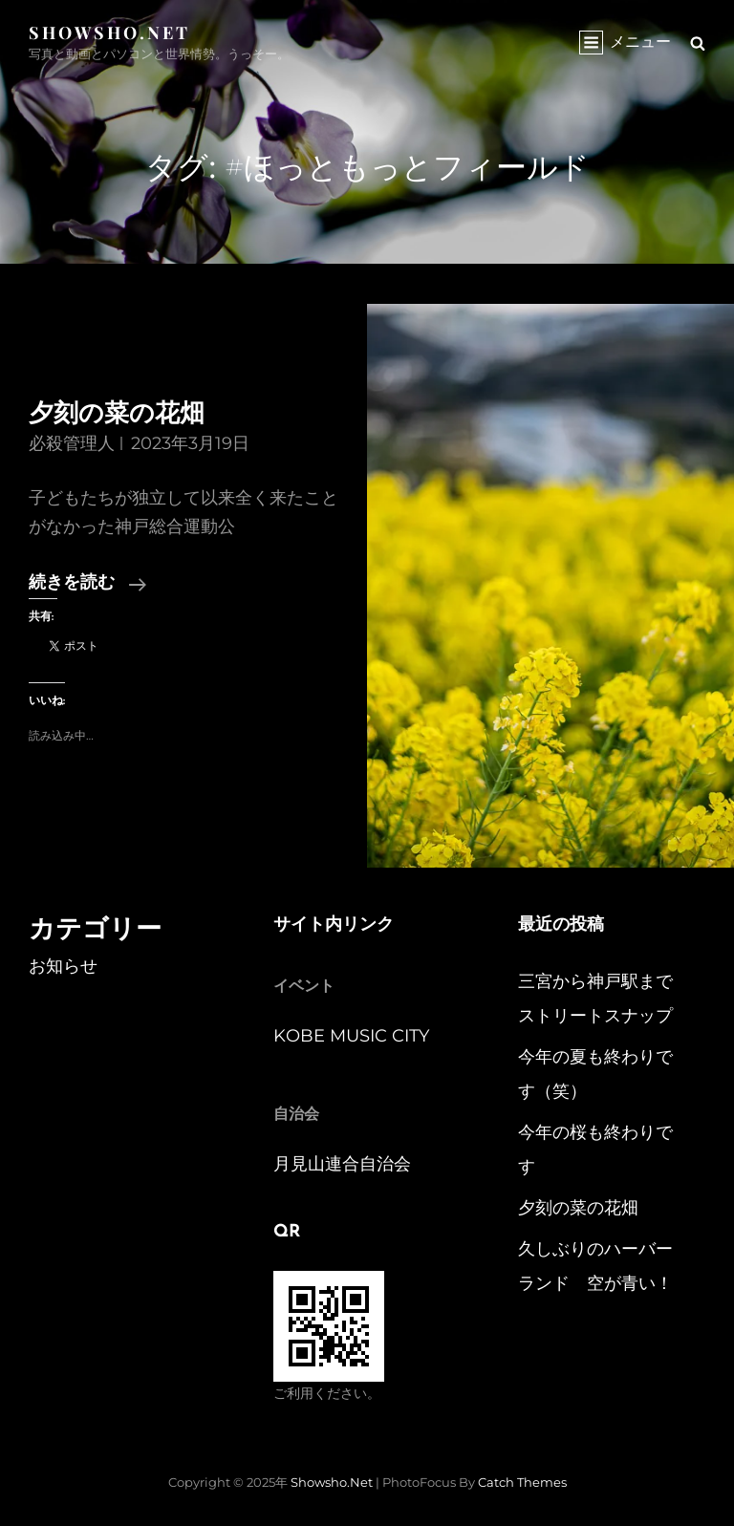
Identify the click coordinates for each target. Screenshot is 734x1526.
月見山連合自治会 (342, 1163)
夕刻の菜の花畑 (117, 415)
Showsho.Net (109, 32)
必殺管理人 (72, 443)
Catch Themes (522, 1482)
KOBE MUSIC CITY (351, 1035)
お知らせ (63, 966)
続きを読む (87, 584)
